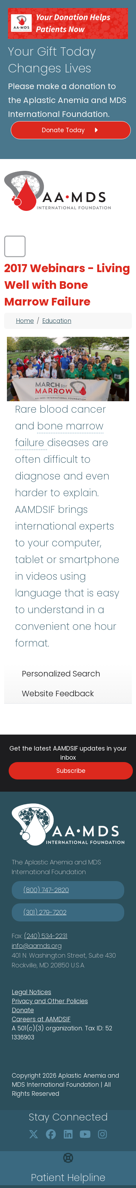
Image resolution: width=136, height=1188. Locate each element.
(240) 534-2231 (45, 936)
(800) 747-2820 (46, 890)
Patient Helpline (68, 1178)
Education (56, 321)
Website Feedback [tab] (58, 693)
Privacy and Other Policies (50, 1001)
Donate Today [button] (71, 130)
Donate (23, 1010)
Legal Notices (31, 992)
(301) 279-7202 (45, 912)
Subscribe (70, 771)
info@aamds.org (37, 945)
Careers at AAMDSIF (41, 1019)
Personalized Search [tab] (61, 673)
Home (25, 321)
